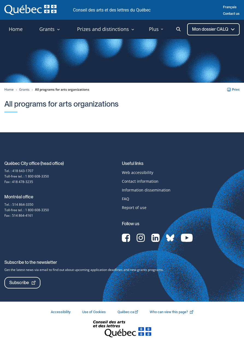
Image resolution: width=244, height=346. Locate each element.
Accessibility (61, 312)
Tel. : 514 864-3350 (18, 204)
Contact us (231, 14)
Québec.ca (128, 312)
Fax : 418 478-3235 (18, 181)
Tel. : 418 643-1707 (18, 170)
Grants (24, 89)
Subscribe (22, 282)
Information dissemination (146, 190)
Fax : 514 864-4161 (18, 215)
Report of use (134, 207)
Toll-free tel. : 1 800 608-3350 (26, 176)
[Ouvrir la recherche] (178, 29)
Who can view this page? (174, 312)
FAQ (125, 198)
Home (9, 89)
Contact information (140, 181)
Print (233, 89)
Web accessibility (137, 172)
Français (230, 7)
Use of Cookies (94, 312)
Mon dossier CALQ (213, 29)
